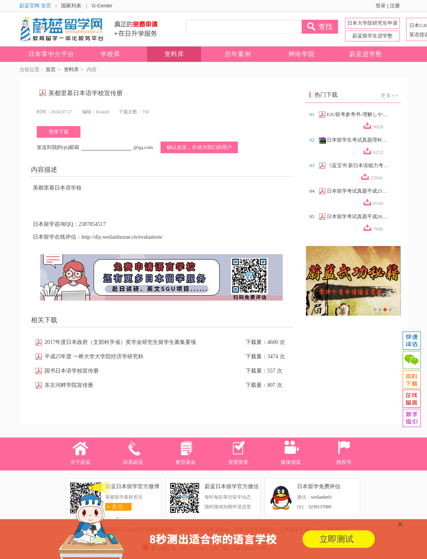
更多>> (389, 95)
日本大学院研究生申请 (372, 23)
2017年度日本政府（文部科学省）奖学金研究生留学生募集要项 (120, 342)
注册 (395, 6)
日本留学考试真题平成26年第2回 (358, 216)
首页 (51, 69)
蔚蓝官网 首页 (35, 6)
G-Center (102, 6)
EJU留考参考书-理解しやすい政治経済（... (358, 114)
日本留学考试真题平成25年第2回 (358, 191)
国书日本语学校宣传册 (71, 371)
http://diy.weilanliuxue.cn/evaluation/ (122, 237)
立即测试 (336, 539)
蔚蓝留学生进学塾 (372, 36)
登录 (381, 6)
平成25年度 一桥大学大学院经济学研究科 (93, 356)
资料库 (71, 69)
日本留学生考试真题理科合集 (358, 140)
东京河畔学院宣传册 (68, 385)
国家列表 (71, 6)
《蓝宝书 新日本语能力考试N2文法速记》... (358, 165)
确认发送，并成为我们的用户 (199, 147)
